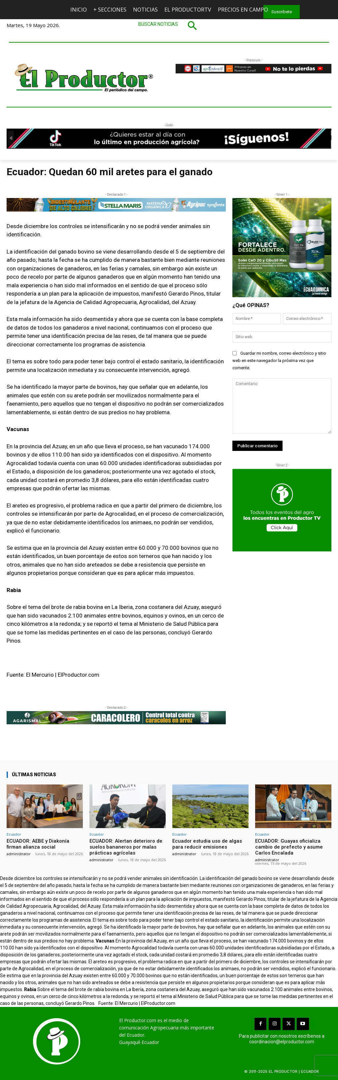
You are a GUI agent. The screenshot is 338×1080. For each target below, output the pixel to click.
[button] (169, 25)
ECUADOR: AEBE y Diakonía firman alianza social (38, 844)
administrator (19, 853)
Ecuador (14, 834)
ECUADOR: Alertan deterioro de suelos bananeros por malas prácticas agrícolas (125, 847)
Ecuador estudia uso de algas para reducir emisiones (207, 844)
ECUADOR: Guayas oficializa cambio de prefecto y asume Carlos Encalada (289, 847)
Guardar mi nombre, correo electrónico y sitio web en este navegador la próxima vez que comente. (279, 360)
